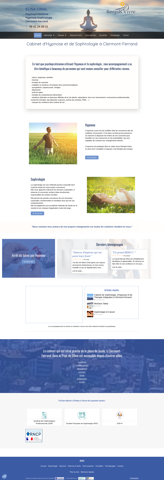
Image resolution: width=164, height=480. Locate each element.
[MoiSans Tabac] (90, 306)
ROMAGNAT (82, 379)
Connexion (134, 478)
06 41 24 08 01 (38, 26)
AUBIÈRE (82, 362)
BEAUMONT (82, 369)
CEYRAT (82, 372)
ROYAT (82, 382)
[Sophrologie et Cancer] (90, 314)
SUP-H (119, 424)
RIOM (82, 376)
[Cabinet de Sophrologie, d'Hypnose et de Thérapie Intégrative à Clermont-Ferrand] (90, 297)
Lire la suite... (77, 271)
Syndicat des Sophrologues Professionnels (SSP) (44, 422)
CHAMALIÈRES (82, 366)
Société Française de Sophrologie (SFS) (82, 424)
